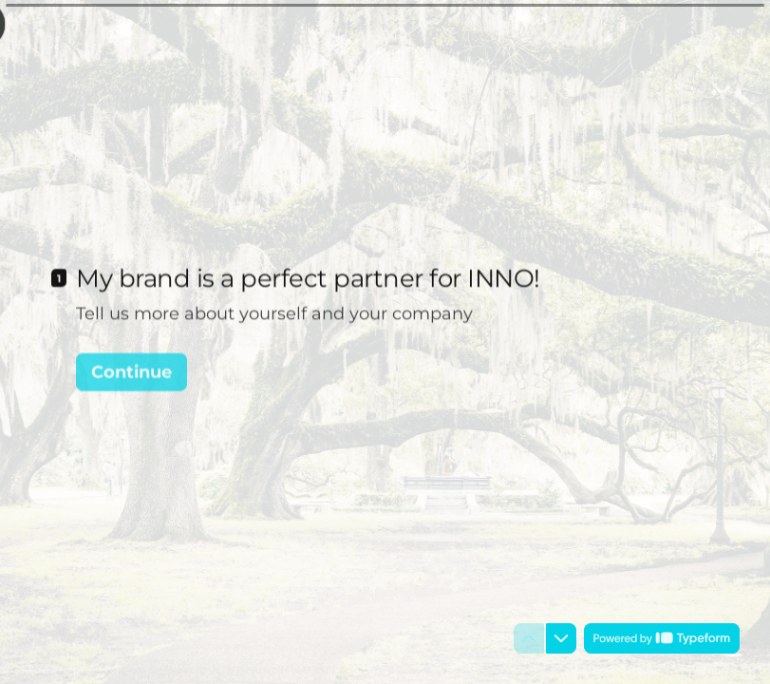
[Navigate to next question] (561, 638)
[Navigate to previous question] (529, 638)
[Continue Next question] (131, 369)
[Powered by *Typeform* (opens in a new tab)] (662, 638)
